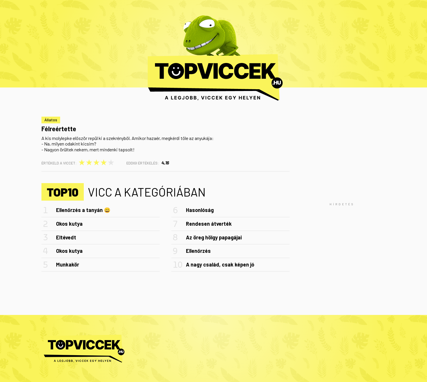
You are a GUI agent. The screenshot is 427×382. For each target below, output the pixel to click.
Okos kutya (69, 223)
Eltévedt (66, 237)
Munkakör (67, 264)
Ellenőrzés (198, 251)
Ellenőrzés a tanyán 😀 (83, 210)
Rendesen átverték (209, 223)
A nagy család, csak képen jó (220, 264)
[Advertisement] (342, 204)
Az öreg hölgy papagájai (214, 237)
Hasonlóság (200, 210)
